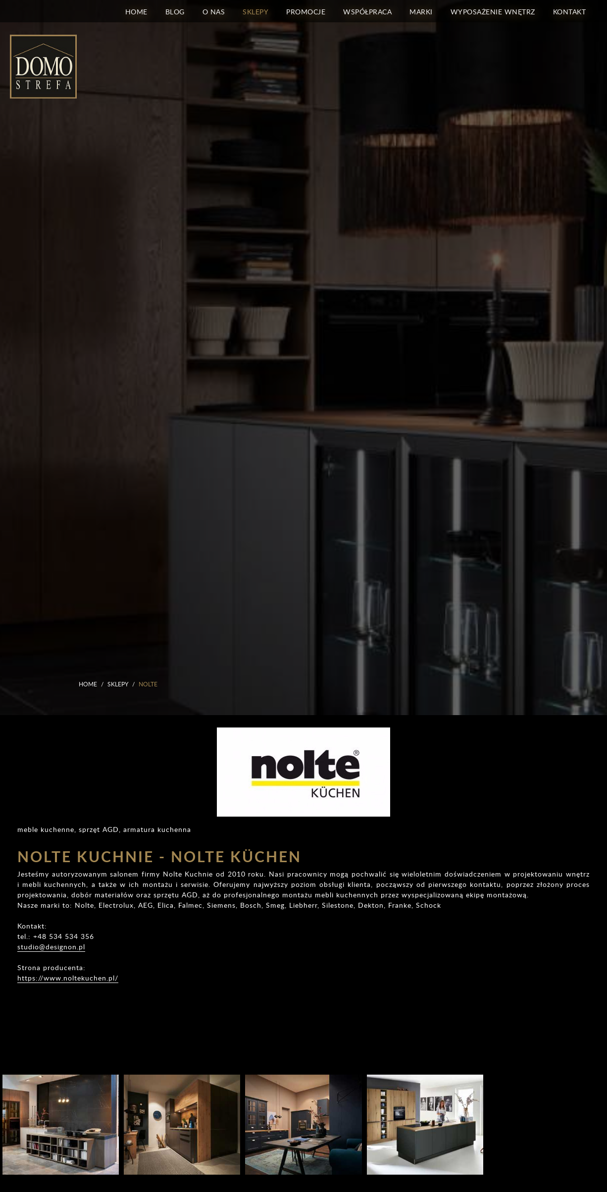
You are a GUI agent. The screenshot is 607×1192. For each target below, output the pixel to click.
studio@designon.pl (51, 946)
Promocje (305, 11)
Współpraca (367, 11)
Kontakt (569, 11)
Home (136, 11)
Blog (175, 11)
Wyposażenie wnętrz (493, 11)
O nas (213, 11)
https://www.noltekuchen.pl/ (67, 978)
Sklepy (255, 11)
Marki (421, 11)
